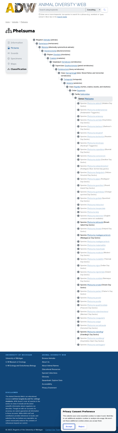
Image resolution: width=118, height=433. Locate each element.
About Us (45, 362)
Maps (11, 64)
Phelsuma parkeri (94, 291)
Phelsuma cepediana (95, 149)
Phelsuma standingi (95, 332)
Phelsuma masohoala (96, 249)
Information (15, 42)
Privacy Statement (49, 387)
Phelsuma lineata (94, 228)
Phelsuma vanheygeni (96, 344)
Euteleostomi (63, 69)
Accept (69, 426)
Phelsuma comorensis (96, 156)
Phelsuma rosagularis (96, 318)
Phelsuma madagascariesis (98, 241)
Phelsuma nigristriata (96, 272)
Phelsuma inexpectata (96, 208)
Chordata (57, 54)
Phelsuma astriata (94, 120)
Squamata (81, 90)
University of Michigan (14, 358)
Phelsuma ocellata (94, 278)
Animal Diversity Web (62, 4)
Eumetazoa (43, 43)
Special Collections (49, 373)
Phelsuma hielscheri (95, 204)
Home (8, 22)
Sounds (12, 53)
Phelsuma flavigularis (96, 172)
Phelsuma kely (93, 212)
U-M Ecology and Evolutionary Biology (21, 365)
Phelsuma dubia (93, 159)
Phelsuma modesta (95, 252)
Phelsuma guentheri (95, 185)
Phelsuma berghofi (95, 133)
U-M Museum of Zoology (16, 362)
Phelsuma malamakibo (96, 245)
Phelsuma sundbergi (95, 338)
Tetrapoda (68, 79)
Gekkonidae (85, 94)
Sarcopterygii (71, 73)
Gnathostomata (71, 65)
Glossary (45, 376)
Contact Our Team (52, 430)
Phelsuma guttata (94, 198)
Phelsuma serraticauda (96, 325)
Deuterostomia (50, 51)
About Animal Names (50, 365)
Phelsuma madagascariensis (99, 235)
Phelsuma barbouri (95, 126)
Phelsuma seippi (94, 321)
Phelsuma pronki (94, 297)
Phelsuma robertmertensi (97, 311)
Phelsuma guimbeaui (95, 192)
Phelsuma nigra (93, 265)
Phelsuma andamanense (97, 110)
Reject (81, 426)
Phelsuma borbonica (95, 136)
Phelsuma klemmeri (95, 215)
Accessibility (47, 384)
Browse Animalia (48, 358)
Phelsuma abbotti (94, 103)
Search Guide (62, 17)
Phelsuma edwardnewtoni (97, 166)
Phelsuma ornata (94, 285)
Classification (16, 69)
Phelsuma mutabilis (95, 259)
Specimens (14, 58)
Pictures (13, 48)
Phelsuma (24, 22)
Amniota (69, 83)
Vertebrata (66, 62)
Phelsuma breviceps (95, 143)
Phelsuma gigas (93, 179)
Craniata (53, 58)
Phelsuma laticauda (95, 222)
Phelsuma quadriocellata (97, 305)
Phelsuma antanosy (95, 116)
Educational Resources (51, 369)
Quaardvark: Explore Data (52, 380)
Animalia (15, 22)
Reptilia (77, 87)
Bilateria (45, 47)
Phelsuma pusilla (94, 301)
